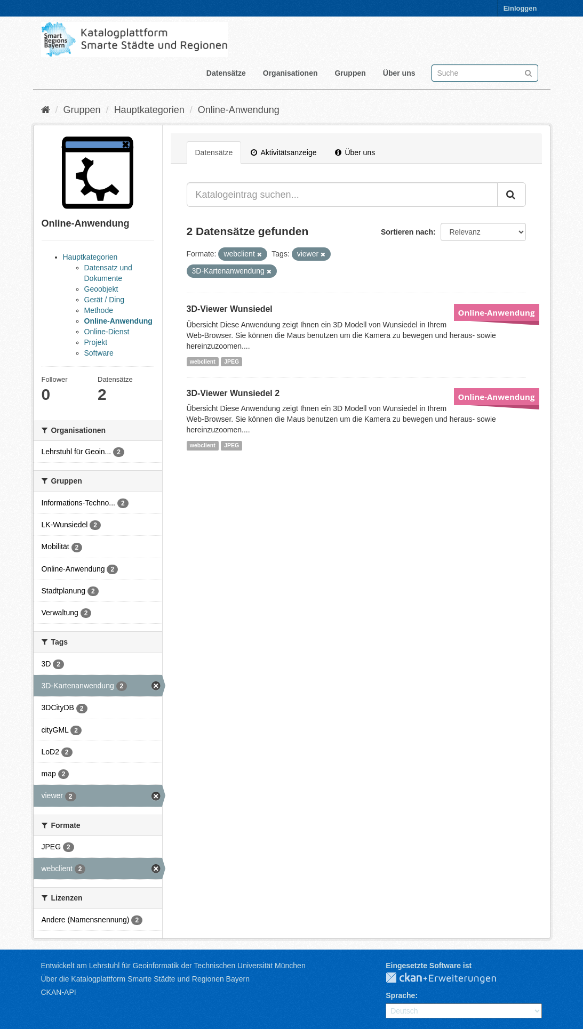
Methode (98, 310)
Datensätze (226, 73)
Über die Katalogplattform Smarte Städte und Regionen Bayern (145, 979)
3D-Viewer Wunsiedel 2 (233, 393)
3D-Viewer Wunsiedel (230, 308)
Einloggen (520, 8)
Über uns (399, 73)
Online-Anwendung (238, 109)
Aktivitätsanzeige (283, 152)
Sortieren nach (407, 232)
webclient (202, 361)
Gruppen (349, 73)
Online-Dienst (107, 331)
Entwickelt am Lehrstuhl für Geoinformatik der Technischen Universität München (173, 965)
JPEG (231, 361)
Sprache (400, 995)
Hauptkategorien (149, 109)
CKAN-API (58, 992)
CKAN (450, 978)
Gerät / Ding (104, 299)
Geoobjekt (101, 289)
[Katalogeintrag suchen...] (342, 194)
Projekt (96, 342)
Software (99, 353)
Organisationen (290, 73)
